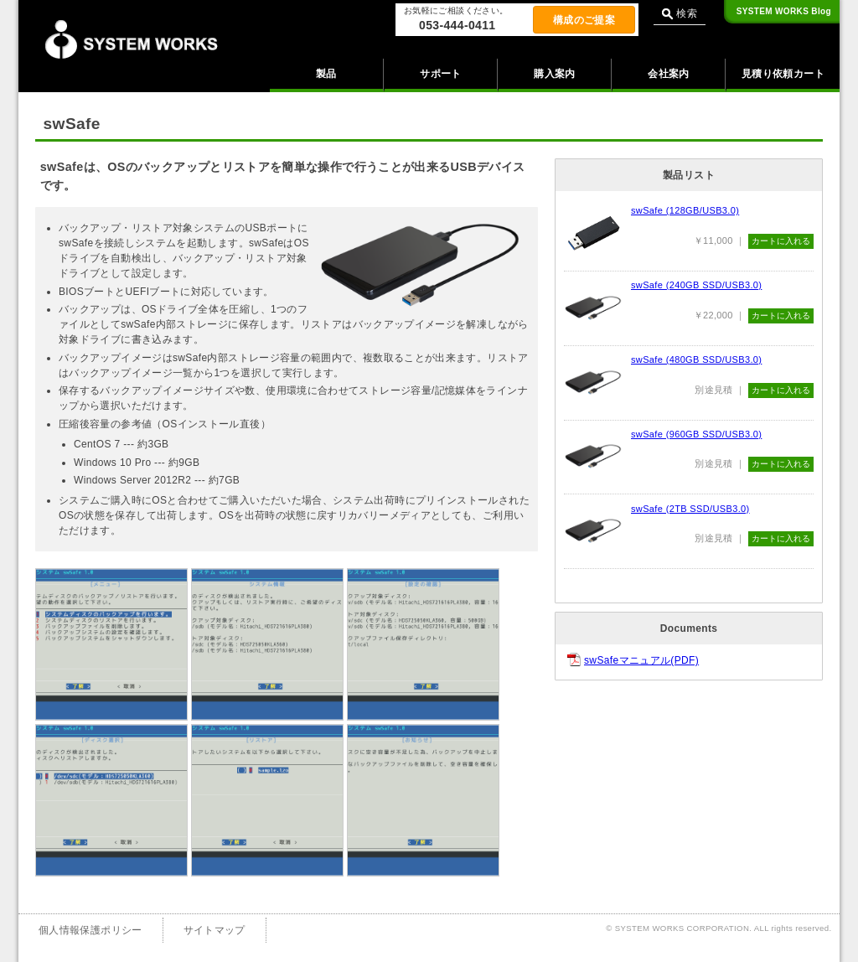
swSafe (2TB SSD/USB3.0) (690, 509)
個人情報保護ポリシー (90, 930)
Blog (784, 11)
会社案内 (668, 74)
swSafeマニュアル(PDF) (641, 660)
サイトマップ (214, 930)
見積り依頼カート (783, 74)
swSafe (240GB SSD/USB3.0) (696, 285)
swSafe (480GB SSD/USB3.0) (696, 359)
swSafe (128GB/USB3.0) (685, 210)
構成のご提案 (584, 20)
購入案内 (554, 74)
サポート (440, 74)
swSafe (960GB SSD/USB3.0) (696, 434)
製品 (326, 74)
